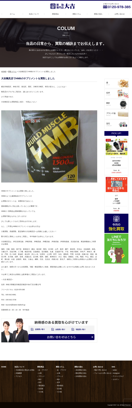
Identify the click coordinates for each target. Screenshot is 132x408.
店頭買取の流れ (81, 370)
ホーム (12, 14)
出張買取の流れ (81, 376)
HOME (3, 72)
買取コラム (76, 14)
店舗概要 (19, 373)
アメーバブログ (118, 376)
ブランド (41, 376)
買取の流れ (98, 14)
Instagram (116, 373)
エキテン (116, 379)
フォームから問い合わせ (102, 373)
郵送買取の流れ (81, 373)
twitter (115, 370)
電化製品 (41, 385)
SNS (113, 367)
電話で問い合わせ (100, 370)
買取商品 (55, 14)
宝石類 (40, 389)
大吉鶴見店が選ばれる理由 (25, 370)
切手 (40, 382)
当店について (34, 14)
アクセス (19, 376)
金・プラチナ (43, 370)
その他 (40, 392)
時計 (40, 379)
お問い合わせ (120, 14)
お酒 (40, 373)
